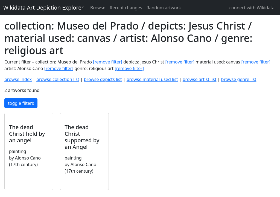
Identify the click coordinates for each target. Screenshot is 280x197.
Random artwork (164, 8)
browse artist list (200, 79)
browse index (18, 79)
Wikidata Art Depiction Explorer (43, 7)
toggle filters (21, 103)
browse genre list (238, 79)
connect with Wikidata (252, 8)
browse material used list (152, 79)
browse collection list (57, 79)
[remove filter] (107, 62)
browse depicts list (103, 79)
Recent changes (126, 8)
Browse (97, 8)
